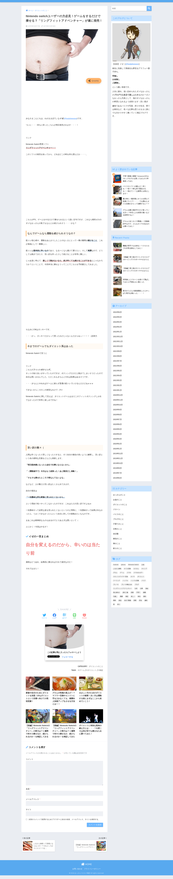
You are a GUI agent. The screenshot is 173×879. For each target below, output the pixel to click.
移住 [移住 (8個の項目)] (139, 599)
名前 (28, 792)
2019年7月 (117, 475)
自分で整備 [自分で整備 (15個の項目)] (127, 603)
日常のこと (117, 531)
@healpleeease (70, 118)
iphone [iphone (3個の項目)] (123, 567)
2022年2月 (117, 327)
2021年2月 (117, 386)
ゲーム (82, 670)
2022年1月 (117, 332)
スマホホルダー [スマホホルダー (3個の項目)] (138, 575)
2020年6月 (117, 426)
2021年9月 (117, 352)
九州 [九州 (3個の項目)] (136, 591)
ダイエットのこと (96, 666)
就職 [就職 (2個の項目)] (144, 595)
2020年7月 (117, 421)
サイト (28, 813)
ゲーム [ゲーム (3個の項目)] (122, 575)
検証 (101, 670)
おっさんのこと (119, 497)
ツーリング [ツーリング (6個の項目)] (116, 583)
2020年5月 (117, 431)
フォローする (67, 657)
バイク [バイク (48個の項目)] (144, 583)
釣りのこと (117, 551)
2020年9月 (117, 411)
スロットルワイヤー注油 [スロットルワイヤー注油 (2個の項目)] (120, 579)
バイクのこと (118, 517)
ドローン (117, 512)
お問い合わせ (77, 872)
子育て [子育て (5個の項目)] (138, 595)
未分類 (116, 536)
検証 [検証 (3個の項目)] (127, 599)
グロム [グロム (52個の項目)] (115, 575)
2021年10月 (118, 347)
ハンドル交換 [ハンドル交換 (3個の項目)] (135, 583)
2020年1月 (117, 450)
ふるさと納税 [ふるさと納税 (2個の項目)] (117, 571)
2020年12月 (118, 396)
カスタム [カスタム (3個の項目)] (136, 571)
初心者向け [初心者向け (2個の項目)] (116, 595)
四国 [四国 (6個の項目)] (132, 595)
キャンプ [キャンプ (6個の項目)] (144, 571)
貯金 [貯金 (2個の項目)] (140, 603)
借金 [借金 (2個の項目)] (147, 591)
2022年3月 (117, 322)
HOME (86, 867)
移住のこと (117, 541)
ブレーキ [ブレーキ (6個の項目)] (115, 587)
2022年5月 (117, 317)
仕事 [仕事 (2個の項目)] (141, 591)
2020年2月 (117, 445)
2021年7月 (117, 361)
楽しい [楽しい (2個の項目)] (133, 599)
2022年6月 (117, 312)
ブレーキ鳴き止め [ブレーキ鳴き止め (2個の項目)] (126, 587)
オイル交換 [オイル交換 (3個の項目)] (127, 571)
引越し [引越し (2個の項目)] (115, 599)
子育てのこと (118, 526)
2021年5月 (117, 371)
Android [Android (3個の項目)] (115, 567)
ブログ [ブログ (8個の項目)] (137, 587)
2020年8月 (117, 416)
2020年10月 (118, 406)
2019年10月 (118, 465)
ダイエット (92, 670)
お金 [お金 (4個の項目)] (143, 567)
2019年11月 (118, 460)
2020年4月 (117, 435)
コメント (29, 762)
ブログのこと (118, 522)
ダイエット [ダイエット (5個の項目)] (140, 579)
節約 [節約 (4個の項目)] (144, 599)
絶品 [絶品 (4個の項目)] (120, 603)
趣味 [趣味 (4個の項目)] (146, 603)
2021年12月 (118, 337)
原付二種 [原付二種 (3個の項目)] (125, 595)
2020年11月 (118, 401)
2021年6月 (117, 366)
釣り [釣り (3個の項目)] (118, 607)
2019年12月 (118, 455)
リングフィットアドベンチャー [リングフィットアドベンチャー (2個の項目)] (122, 591)
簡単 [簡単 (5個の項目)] (114, 603)
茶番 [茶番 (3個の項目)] (135, 603)
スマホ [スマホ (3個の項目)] (129, 575)
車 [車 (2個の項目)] (114, 607)
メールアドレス (33, 803)
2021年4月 (117, 376)
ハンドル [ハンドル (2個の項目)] (125, 583)
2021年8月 (117, 357)
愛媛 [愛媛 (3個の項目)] (121, 599)
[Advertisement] (64, 101)
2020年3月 (117, 440)
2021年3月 (117, 381)
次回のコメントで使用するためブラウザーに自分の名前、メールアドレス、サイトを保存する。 (64, 823)
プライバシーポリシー (92, 872)
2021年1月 (117, 391)
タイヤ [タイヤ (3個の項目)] (133, 579)
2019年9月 (117, 470)
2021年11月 (118, 342)
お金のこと (117, 502)
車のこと (117, 546)
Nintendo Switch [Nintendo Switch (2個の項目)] (133, 567)
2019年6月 (117, 480)
